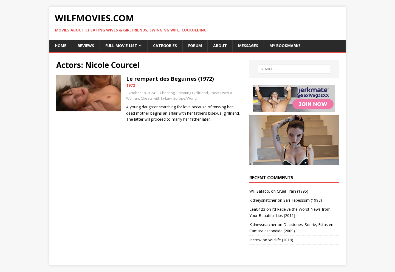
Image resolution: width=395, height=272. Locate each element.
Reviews (86, 45)
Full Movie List (121, 45)
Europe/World (185, 98)
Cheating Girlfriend (192, 92)
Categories (165, 45)
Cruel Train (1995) (292, 191)
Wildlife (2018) (280, 239)
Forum (195, 45)
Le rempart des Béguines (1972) (170, 78)
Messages (248, 45)
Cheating (167, 92)
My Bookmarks (285, 45)
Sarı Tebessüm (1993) (302, 200)
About (220, 45)
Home (60, 45)
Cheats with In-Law (156, 98)
